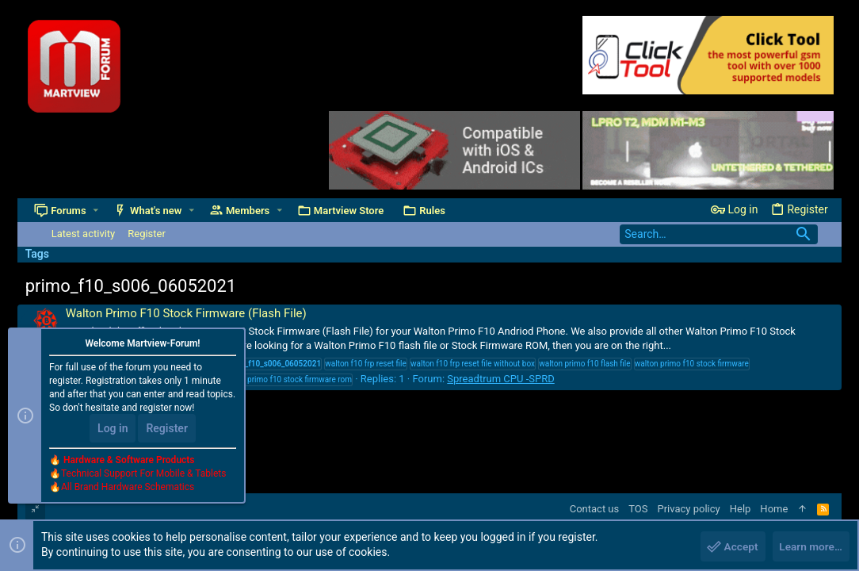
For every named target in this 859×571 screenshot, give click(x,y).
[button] (95, 210)
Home (774, 509)
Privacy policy (689, 509)
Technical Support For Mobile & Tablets (143, 475)
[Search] (719, 234)
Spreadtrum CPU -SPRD (500, 379)
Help (740, 509)
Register (167, 429)
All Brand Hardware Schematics (127, 488)
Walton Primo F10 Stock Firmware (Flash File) (186, 313)
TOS (637, 509)
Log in (112, 429)
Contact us (595, 509)
